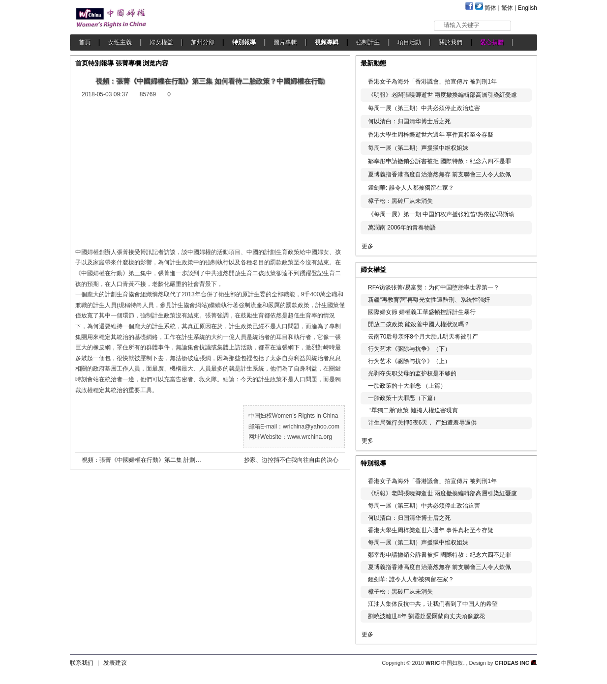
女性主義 (120, 42)
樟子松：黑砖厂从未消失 (400, 201)
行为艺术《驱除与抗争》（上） (409, 361)
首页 (81, 63)
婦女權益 (161, 42)
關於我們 (450, 42)
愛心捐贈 (492, 42)
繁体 (507, 7)
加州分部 (202, 42)
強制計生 (368, 42)
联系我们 (81, 662)
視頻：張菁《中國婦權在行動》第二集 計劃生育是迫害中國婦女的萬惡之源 (180, 459)
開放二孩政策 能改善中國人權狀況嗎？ (419, 324)
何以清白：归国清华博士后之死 (409, 121)
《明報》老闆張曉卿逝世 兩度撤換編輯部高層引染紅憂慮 (442, 94)
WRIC (432, 663)
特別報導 (244, 42)
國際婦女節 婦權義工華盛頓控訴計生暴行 (422, 312)
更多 (367, 246)
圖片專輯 (285, 42)
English (527, 7)
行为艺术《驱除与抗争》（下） (409, 348)
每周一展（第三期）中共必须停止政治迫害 (424, 108)
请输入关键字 (461, 25)
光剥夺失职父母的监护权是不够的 (412, 373)
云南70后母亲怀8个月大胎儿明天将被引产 (423, 336)
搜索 (524, 25)
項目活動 (409, 42)
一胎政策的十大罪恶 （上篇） (407, 385)
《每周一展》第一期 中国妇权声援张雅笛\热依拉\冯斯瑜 (441, 214)
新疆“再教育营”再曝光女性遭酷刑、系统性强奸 (429, 299)
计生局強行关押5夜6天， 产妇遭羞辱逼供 (422, 422)
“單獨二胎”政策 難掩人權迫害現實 (413, 410)
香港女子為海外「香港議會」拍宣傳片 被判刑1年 (432, 81)
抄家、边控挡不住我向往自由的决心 (291, 459)
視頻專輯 (326, 42)
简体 (490, 7)
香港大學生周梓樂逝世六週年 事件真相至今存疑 (430, 134)
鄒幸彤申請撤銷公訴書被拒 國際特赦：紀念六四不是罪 (439, 161)
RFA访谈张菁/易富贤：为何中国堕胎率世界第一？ (433, 287)
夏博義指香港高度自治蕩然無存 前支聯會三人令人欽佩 (439, 174)
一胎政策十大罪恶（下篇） (403, 398)
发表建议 (115, 662)
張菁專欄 (128, 63)
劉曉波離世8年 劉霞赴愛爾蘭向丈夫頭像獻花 (426, 616)
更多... (523, 268)
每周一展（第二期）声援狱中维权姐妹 (418, 147)
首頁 (85, 42)
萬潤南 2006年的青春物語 (402, 227)
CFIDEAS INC (515, 663)
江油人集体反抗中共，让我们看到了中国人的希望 (433, 603)
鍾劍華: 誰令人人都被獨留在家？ (411, 187)
